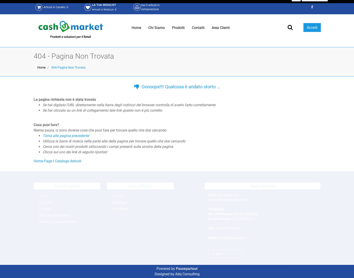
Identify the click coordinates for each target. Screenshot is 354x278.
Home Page (43, 161)
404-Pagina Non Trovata (68, 67)
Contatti (198, 28)
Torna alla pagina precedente (66, 136)
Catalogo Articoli (68, 161)
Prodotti (178, 28)
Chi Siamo (156, 28)
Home (136, 28)
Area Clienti (221, 28)
